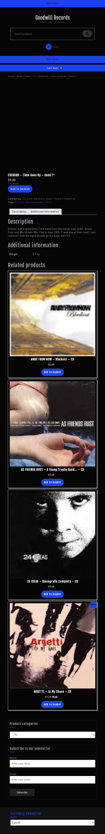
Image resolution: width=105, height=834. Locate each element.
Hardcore (39, 198)
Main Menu (52, 3)
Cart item (52, 68)
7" (16, 202)
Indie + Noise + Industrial (60, 198)
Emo (30, 198)
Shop (19, 76)
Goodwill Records (52, 18)
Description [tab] (19, 211)
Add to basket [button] (52, 372)
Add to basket (20, 189)
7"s (34, 76)
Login (51, 46)
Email (13, 774)
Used (27, 76)
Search (87, 33)
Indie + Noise (45, 202)
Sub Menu (52, 59)
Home (11, 76)
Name (13, 758)
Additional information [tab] (45, 211)
